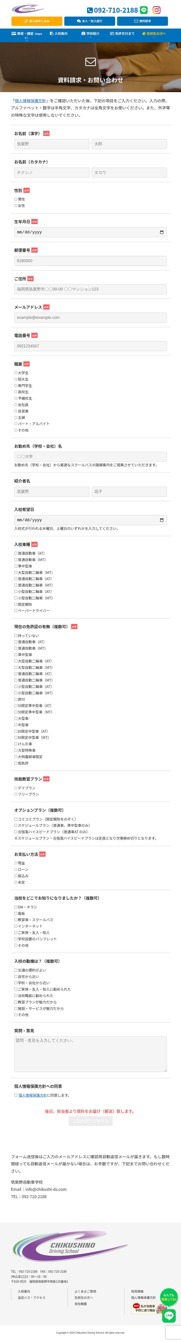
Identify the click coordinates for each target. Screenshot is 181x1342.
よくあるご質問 (85, 1293)
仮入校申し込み (36, 21)
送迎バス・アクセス (32, 1299)
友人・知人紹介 (89, 21)
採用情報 (137, 1293)
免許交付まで (122, 35)
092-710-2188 (112, 9)
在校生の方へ (83, 1299)
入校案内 (58, 35)
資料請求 (142, 21)
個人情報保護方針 (31, 100)
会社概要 (80, 1305)
